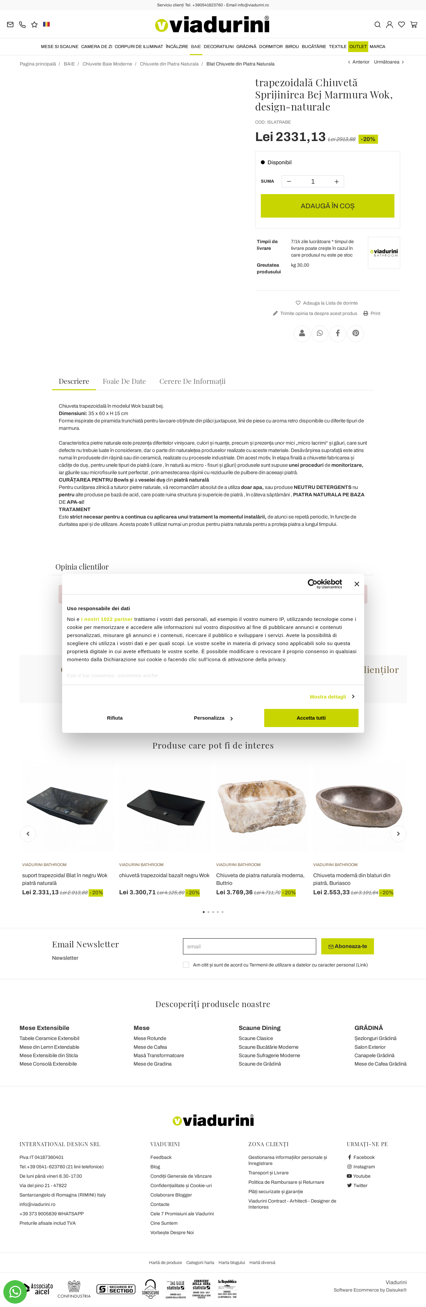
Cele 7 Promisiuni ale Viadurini (182, 1213)
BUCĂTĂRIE (314, 46)
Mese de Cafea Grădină (380, 1064)
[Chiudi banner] (356, 584)
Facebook (361, 1157)
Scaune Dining (260, 1028)
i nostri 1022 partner (107, 619)
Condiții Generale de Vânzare (181, 1176)
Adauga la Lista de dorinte (326, 303)
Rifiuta (115, 718)
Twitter (357, 1185)
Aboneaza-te (347, 946)
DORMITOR (271, 46)
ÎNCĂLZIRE (177, 46)
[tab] (74, 381)
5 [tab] (228, 917)
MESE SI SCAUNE (60, 46)
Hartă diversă (262, 1262)
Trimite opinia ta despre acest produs (314, 313)
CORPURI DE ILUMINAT (139, 46)
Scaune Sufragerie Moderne (269, 1055)
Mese (142, 1028)
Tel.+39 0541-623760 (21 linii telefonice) (61, 1166)
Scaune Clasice (256, 1038)
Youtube (359, 1176)
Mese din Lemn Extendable (49, 1047)
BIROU (292, 46)
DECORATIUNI (219, 46)
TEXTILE (338, 46)
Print (371, 313)
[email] (249, 946)
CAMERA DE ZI (96, 46)
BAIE (196, 46)
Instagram (361, 1166)
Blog (155, 1166)
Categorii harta (200, 1262)
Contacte (160, 1204)
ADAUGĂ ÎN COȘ (327, 206)
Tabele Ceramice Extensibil (49, 1038)
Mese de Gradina (153, 1064)
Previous (28, 834)
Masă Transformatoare (159, 1055)
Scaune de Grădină (260, 1064)
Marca (377, 46)
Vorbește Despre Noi (172, 1232)
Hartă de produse (165, 1262)
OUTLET (358, 46)
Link (362, 964)
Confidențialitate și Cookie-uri (181, 1185)
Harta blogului (232, 1262)
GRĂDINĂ (246, 46)
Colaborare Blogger (171, 1195)
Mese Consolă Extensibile (48, 1064)
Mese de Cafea (150, 1047)
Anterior (361, 61)
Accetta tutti (311, 718)
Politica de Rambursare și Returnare (286, 1182)
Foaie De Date (124, 381)
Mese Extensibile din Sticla (48, 1055)
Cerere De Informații (192, 381)
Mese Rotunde (150, 1038)
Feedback (161, 1157)
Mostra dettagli (328, 697)
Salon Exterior (370, 1047)
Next (398, 834)
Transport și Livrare (268, 1172)
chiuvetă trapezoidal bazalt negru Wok (164, 875)
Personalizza (213, 718)
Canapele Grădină (374, 1055)
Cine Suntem (164, 1223)
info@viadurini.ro (37, 1204)
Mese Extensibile (44, 1028)
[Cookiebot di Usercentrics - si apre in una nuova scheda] (312, 584)
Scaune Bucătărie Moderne (268, 1047)
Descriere (74, 381)
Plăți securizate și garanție (275, 1191)
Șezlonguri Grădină (375, 1038)
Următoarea (386, 61)
